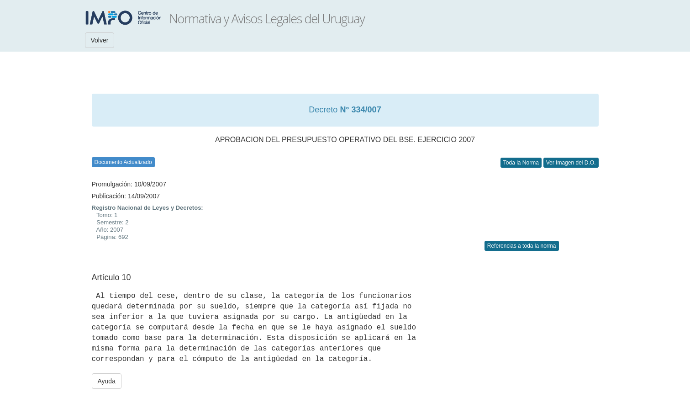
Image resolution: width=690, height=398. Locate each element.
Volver (100, 40)
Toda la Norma (521, 162)
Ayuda (107, 381)
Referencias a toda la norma (521, 246)
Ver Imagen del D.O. (571, 162)
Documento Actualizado (123, 162)
